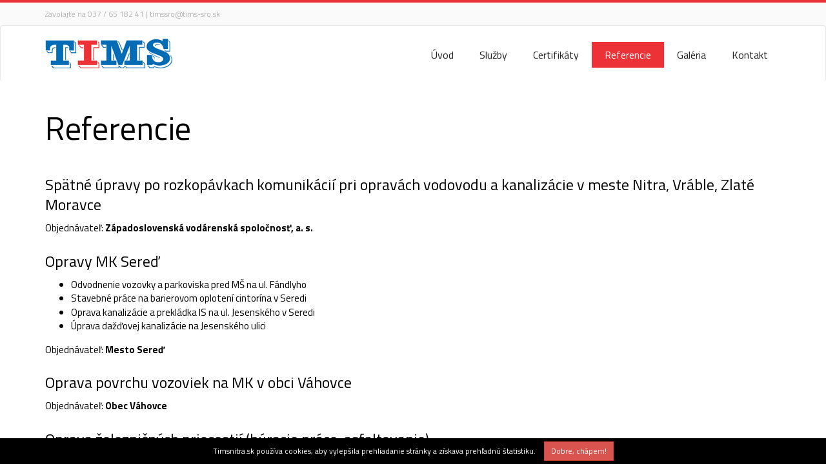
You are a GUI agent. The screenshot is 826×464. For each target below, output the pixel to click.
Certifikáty (556, 55)
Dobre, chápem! (579, 451)
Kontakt (750, 55)
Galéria (691, 55)
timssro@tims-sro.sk (185, 14)
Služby (493, 55)
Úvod (442, 55)
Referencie (628, 55)
